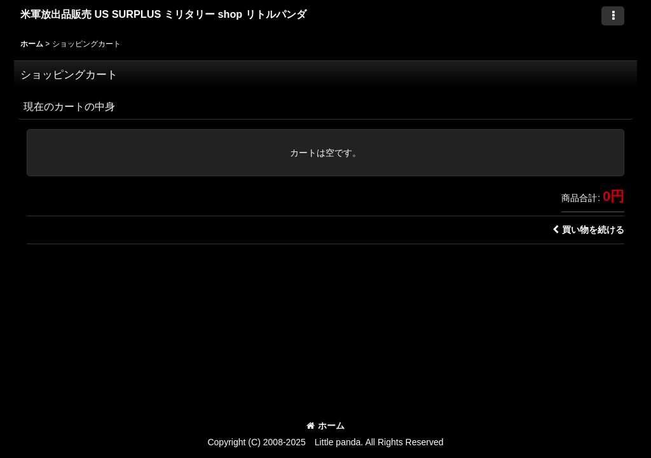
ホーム (325, 425)
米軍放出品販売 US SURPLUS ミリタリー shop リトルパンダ (163, 14)
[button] (612, 15)
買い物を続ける (588, 230)
